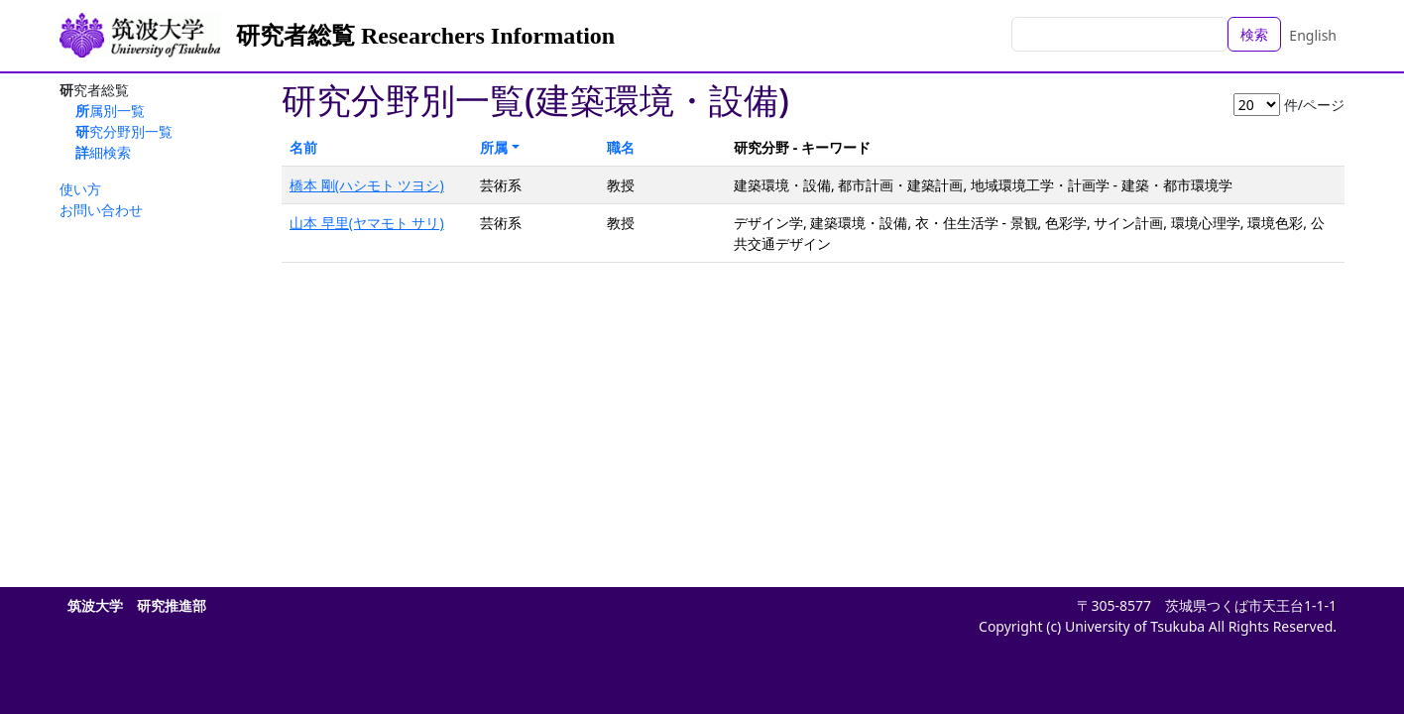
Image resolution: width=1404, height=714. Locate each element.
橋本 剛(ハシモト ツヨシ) (367, 185)
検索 (1254, 34)
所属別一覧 (110, 110)
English (1313, 35)
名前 (303, 147)
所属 (494, 147)
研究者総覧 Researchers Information (425, 36)
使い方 (80, 188)
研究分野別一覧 (124, 131)
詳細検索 (103, 152)
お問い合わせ (101, 209)
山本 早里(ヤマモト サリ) (367, 222)
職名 (621, 147)
